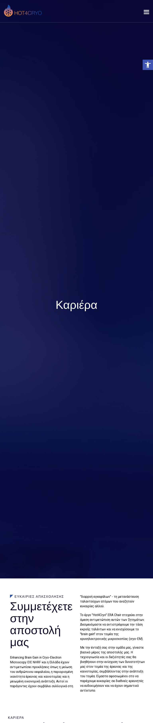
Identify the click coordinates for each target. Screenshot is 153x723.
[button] (148, 65)
